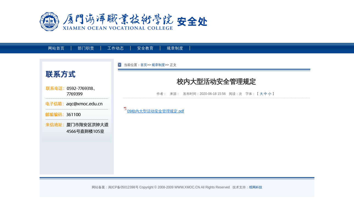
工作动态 (115, 48)
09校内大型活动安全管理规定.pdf (155, 111)
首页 (143, 65)
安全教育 (145, 48)
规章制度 (175, 48)
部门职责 (86, 48)
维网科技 (255, 187)
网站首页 (56, 48)
